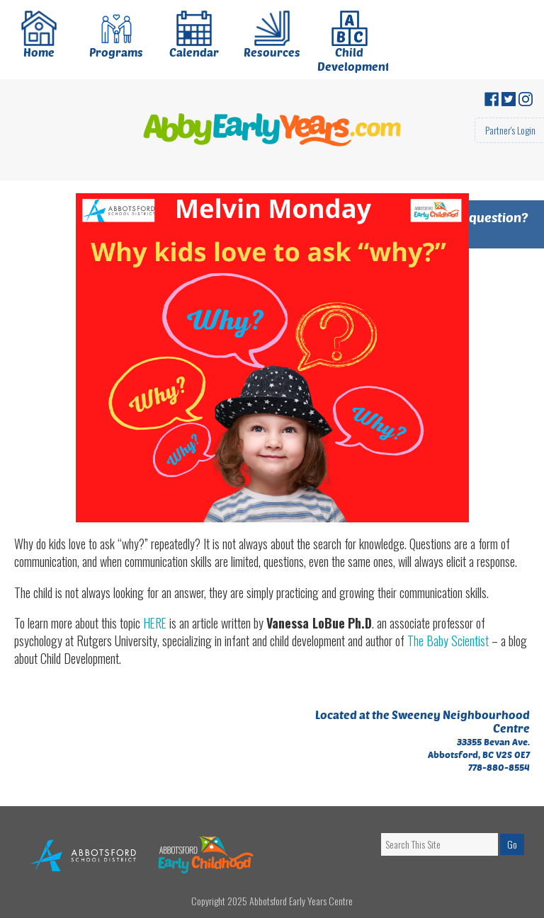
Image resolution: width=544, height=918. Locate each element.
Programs (116, 35)
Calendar (194, 35)
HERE (156, 623)
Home (39, 35)
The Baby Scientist (448, 640)
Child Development (353, 42)
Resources (272, 35)
